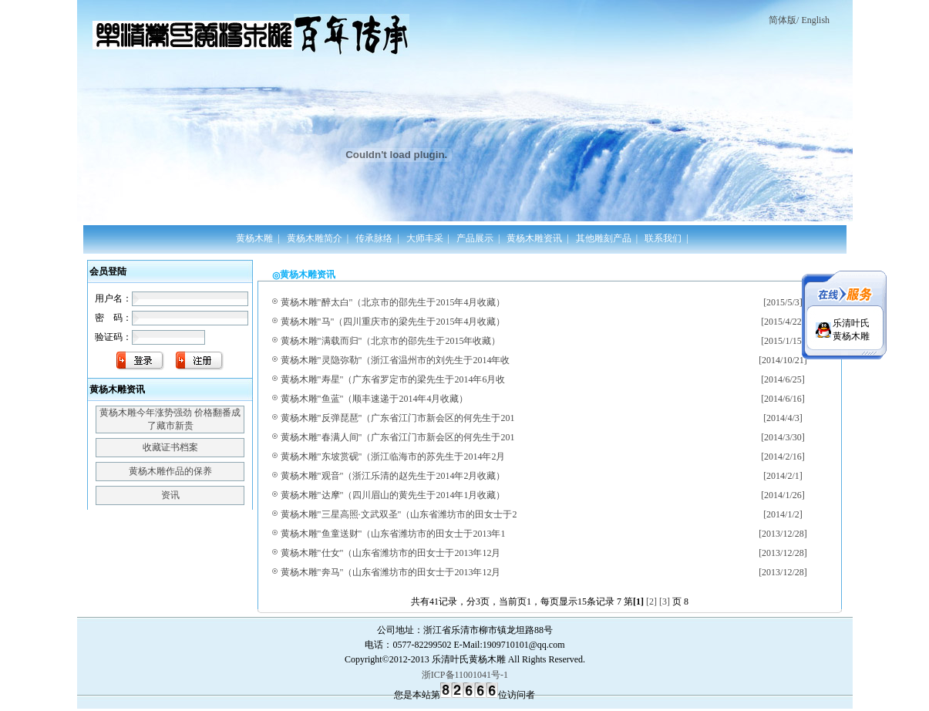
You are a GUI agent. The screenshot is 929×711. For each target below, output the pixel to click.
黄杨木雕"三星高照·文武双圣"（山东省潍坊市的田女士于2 (399, 514)
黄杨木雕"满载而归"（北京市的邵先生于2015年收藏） (391, 340)
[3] (664, 601)
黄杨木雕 (254, 238)
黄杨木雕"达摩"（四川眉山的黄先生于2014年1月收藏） (393, 495)
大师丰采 (424, 238)
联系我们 (663, 238)
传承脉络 (373, 238)
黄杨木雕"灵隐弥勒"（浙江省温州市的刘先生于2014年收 (395, 360)
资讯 (170, 495)
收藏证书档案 (170, 447)
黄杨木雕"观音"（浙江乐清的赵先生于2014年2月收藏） (393, 475)
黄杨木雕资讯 (534, 238)
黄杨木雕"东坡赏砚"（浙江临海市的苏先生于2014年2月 (393, 456)
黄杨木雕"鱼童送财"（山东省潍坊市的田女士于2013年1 (393, 533)
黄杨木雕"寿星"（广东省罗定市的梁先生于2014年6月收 (393, 379)
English (815, 20)
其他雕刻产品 (603, 238)
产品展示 (474, 238)
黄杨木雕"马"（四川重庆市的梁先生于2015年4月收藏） (393, 321)
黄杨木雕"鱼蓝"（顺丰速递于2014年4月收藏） (375, 398)
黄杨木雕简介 (314, 238)
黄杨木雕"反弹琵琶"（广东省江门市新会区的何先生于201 (398, 418)
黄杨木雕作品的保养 (170, 471)
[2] (651, 601)
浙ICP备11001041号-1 (465, 674)
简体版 (782, 20)
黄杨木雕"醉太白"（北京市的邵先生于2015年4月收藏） (393, 302)
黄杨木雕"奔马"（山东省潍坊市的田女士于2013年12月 (391, 572)
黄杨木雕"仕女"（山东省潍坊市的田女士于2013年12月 (391, 553)
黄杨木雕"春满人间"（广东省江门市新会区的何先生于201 (398, 437)
